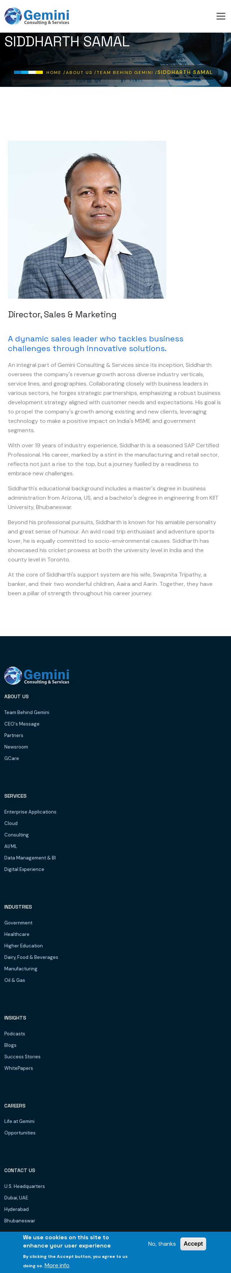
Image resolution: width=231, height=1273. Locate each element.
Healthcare (17, 934)
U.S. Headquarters (24, 1186)
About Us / (81, 72)
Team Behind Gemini (26, 712)
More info (57, 1265)
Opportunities (20, 1133)
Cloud (11, 823)
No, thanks (162, 1244)
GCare (11, 758)
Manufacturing (20, 969)
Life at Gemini (19, 1121)
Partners (13, 735)
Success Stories (22, 1057)
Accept (193, 1244)
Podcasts (14, 1034)
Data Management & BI (30, 858)
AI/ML (10, 846)
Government (18, 923)
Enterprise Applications (30, 812)
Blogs (10, 1045)
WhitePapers (18, 1068)
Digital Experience (24, 869)
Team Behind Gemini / (127, 72)
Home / (56, 72)
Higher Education (23, 946)
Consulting (16, 835)
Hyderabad (16, 1209)
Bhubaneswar (19, 1221)
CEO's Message (22, 724)
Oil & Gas (14, 980)
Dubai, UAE (16, 1198)
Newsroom (16, 747)
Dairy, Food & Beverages (31, 957)
